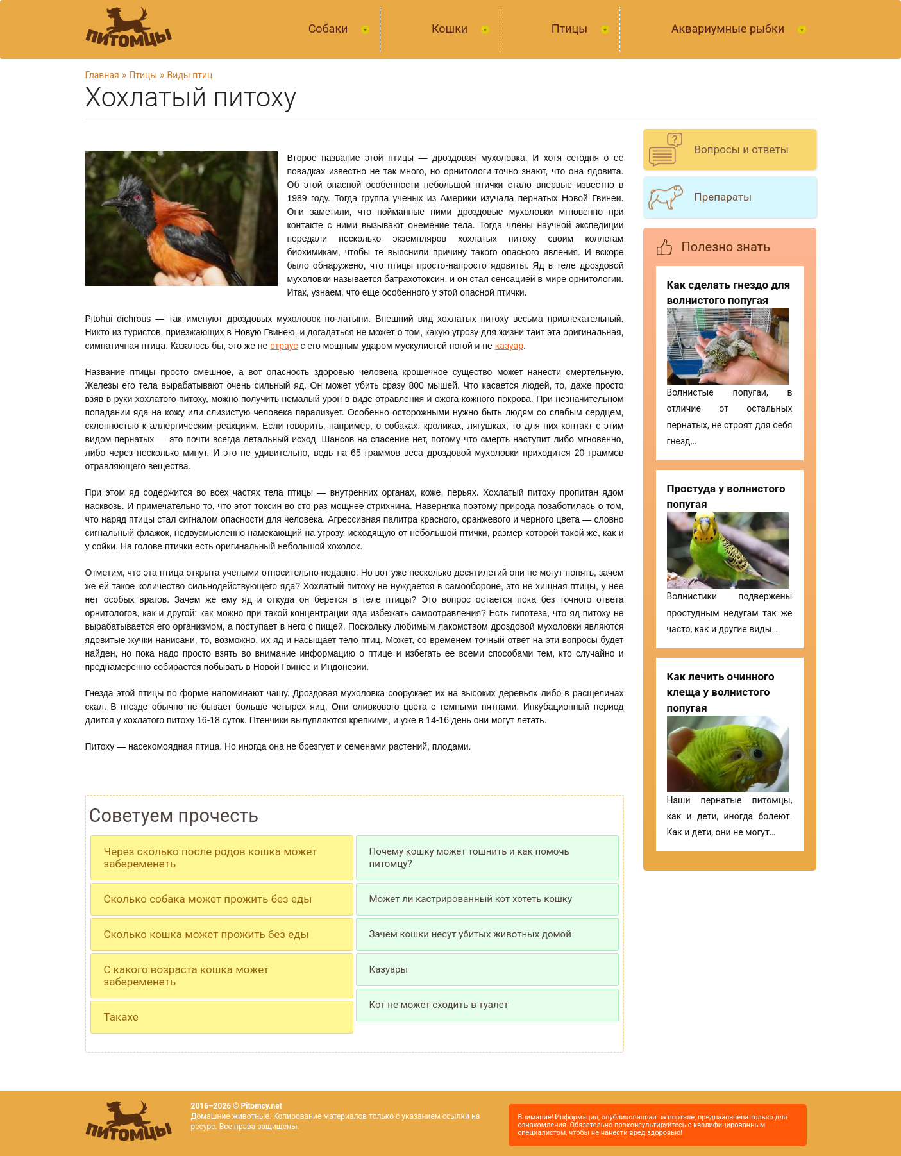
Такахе (121, 1016)
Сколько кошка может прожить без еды (206, 934)
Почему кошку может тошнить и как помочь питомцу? (469, 857)
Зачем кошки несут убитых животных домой (470, 934)
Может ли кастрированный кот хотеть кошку (471, 899)
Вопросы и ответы (742, 149)
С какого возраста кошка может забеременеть (186, 975)
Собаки (329, 28)
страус (284, 345)
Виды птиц (190, 75)
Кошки (451, 28)
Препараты (723, 196)
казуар (509, 345)
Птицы (571, 28)
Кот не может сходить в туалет (439, 1004)
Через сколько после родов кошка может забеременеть (210, 857)
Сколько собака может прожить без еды (208, 898)
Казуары (388, 969)
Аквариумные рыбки (729, 28)
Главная (102, 75)
